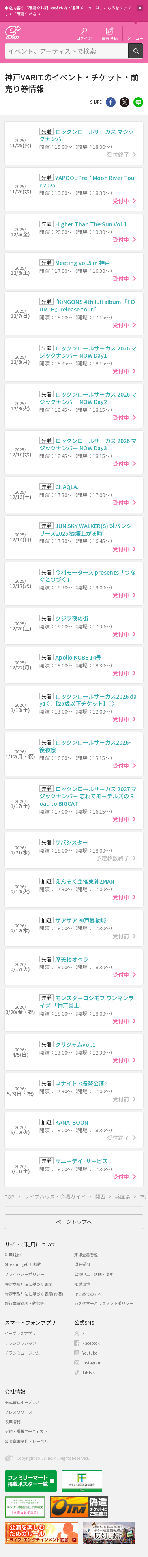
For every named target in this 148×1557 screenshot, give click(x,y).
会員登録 (110, 38)
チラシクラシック (20, 1343)
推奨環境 (82, 1284)
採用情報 (13, 1422)
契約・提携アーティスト (26, 1431)
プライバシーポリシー (24, 1274)
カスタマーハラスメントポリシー (103, 1303)
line (138, 102)
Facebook (91, 1343)
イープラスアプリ (20, 1333)
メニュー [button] (135, 38)
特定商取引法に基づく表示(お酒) (34, 1294)
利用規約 (13, 1255)
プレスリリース (18, 1412)
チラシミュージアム (22, 1353)
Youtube (89, 1353)
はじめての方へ (88, 1294)
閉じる (140, 8)
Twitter (124, 102)
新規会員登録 (86, 1255)
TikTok (88, 1372)
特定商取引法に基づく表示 (28, 1284)
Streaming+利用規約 (23, 1264)
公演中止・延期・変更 (94, 1274)
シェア (111, 102)
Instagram (91, 1363)
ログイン (84, 38)
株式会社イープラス (22, 1402)
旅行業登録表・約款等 (24, 1303)
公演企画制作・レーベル (26, 1441)
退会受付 (82, 1264)
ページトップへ (74, 1221)
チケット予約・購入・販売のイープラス (13, 32)
